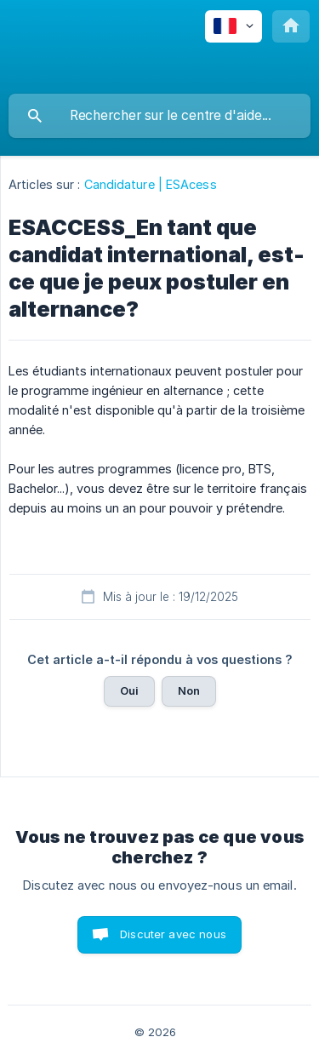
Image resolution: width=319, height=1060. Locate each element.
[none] (233, 26)
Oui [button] (129, 690)
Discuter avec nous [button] (173, 934)
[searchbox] (159, 116)
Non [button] (189, 690)
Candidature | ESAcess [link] (150, 184)
